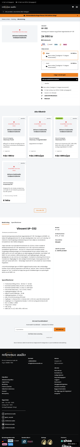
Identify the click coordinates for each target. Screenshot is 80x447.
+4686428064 (32, 361)
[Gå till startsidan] (9, 7)
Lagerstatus (5, 382)
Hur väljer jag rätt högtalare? (62, 391)
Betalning (5, 384)
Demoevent (57, 382)
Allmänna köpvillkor (7, 380)
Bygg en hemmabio (60, 389)
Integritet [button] (57, 393)
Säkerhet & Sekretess (8, 389)
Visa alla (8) (40, 210)
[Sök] (40, 11)
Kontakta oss (58, 373)
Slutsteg (13, 19)
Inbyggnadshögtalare (60, 384)
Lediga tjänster (58, 375)
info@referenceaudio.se (35, 363)
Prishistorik (46, 40)
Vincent (57, 242)
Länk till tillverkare (50, 95)
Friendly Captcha (49, 337)
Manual (47, 98)
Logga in (56, 380)
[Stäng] (77, 16)
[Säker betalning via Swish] (16, 441)
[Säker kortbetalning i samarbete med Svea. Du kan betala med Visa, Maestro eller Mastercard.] (4, 441)
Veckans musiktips (59, 386)
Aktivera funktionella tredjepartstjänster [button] (19, 36)
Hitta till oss (57, 370)
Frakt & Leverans (7, 386)
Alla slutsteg (21, 19)
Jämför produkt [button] (61, 250)
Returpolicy (5, 393)
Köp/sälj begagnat (60, 377)
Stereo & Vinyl (6, 19)
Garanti (4, 391)
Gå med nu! (59, 329)
